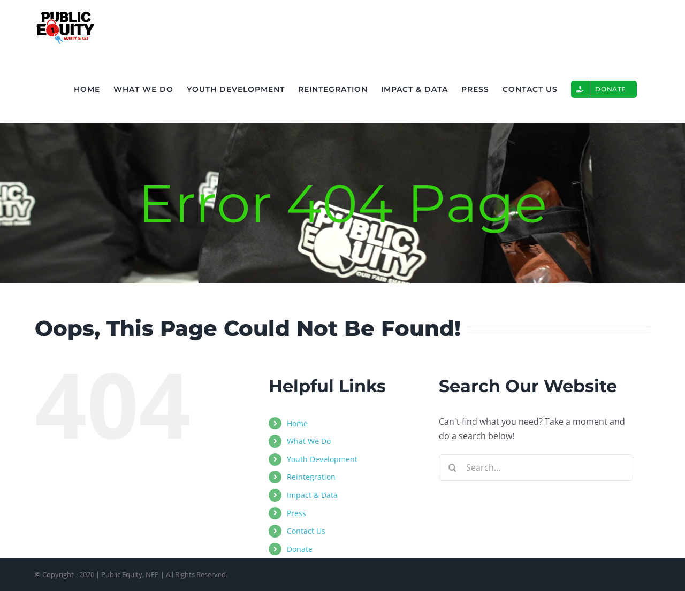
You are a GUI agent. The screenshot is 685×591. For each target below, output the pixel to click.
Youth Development (322, 459)
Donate (300, 549)
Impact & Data (312, 495)
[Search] (452, 467)
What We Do (309, 441)
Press (296, 513)
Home (297, 423)
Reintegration (311, 477)
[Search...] (536, 467)
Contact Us (306, 531)
